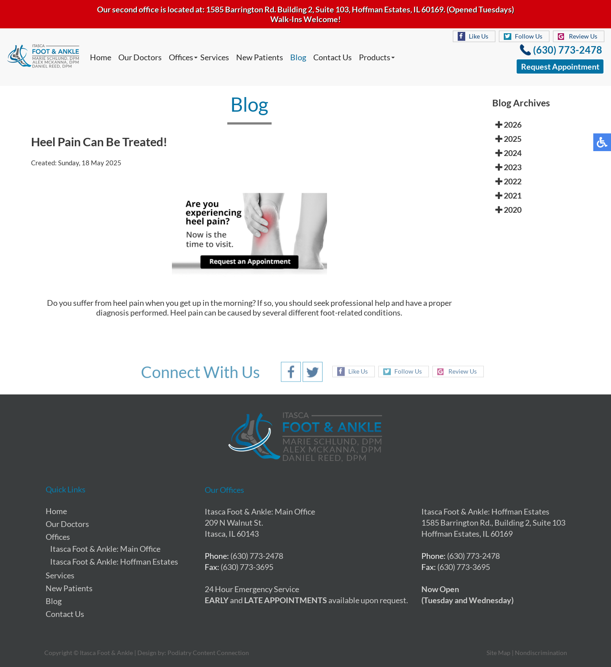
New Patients (259, 57)
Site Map (498, 652)
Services (214, 57)
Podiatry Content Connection (208, 652)
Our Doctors (140, 57)
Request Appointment (560, 66)
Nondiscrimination (541, 652)
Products (374, 57)
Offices (181, 57)
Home (100, 57)
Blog (298, 57)
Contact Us (332, 57)
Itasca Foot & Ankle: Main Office (105, 549)
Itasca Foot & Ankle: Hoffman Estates (114, 561)
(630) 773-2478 (567, 50)
